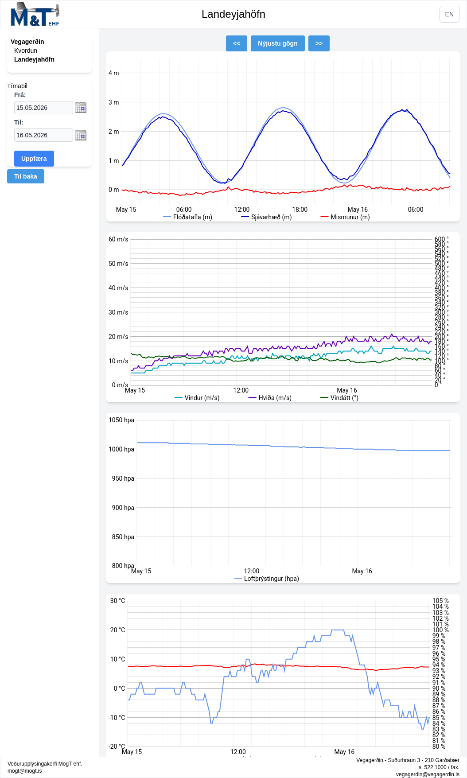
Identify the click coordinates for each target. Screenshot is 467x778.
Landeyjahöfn (233, 14)
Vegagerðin (27, 41)
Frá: (20, 94)
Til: (18, 122)
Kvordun (25, 50)
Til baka (25, 176)
